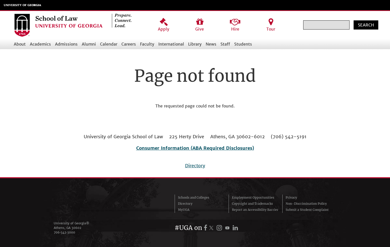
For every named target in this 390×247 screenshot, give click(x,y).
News (211, 44)
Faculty (147, 44)
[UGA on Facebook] (206, 228)
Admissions (66, 44)
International (171, 44)
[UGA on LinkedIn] (235, 228)
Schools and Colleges (193, 197)
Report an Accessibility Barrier (255, 210)
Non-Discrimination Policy (306, 203)
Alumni (89, 44)
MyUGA (183, 210)
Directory (195, 166)
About (20, 44)
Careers (128, 44)
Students (243, 44)
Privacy (291, 197)
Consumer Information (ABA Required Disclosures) (195, 148)
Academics (40, 44)
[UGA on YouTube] (228, 228)
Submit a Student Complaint (307, 210)
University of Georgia (22, 5)
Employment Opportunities (253, 197)
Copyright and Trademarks (252, 203)
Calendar (108, 44)
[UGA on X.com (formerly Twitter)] (212, 228)
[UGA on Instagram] (220, 228)
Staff (225, 44)
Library (195, 44)
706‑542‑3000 (64, 232)
